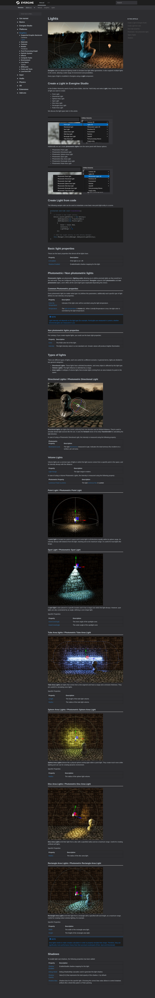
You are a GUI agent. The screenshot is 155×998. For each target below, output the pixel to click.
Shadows (130, 38)
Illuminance (74, 447)
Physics (22, 82)
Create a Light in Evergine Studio (137, 23)
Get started (23, 18)
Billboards (24, 67)
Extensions (23, 89)
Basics (22, 22)
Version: (21, 7)
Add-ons (22, 93)
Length (51, 699)
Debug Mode (53, 972)
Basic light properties (134, 29)
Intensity (51, 346)
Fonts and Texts (26, 69)
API (48, 3)
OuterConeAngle (54, 625)
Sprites (23, 64)
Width (50, 929)
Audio (21, 78)
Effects (23, 55)
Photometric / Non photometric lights (138, 32)
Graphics (46, 7)
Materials (24, 42)
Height (51, 933)
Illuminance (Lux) (54, 447)
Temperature (53, 308)
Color (50, 343)
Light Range (53, 472)
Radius (51, 702)
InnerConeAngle (54, 622)
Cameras (24, 37)
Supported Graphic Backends (31, 35)
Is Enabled (52, 261)
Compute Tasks (26, 58)
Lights (53, 7)
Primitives (24, 49)
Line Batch (25, 62)
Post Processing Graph (29, 51)
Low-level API (26, 71)
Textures (24, 44)
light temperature (70, 308)
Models (23, 46)
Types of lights (132, 35)
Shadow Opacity (51, 976)
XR (20, 86)
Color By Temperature (53, 304)
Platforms (23, 29)
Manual (41, 3)
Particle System (26, 53)
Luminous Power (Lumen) (57, 483)
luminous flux (92, 483)
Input (21, 75)
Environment (25, 60)
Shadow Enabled (54, 264)
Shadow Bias (53, 981)
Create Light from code (134, 26)
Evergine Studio (25, 26)
